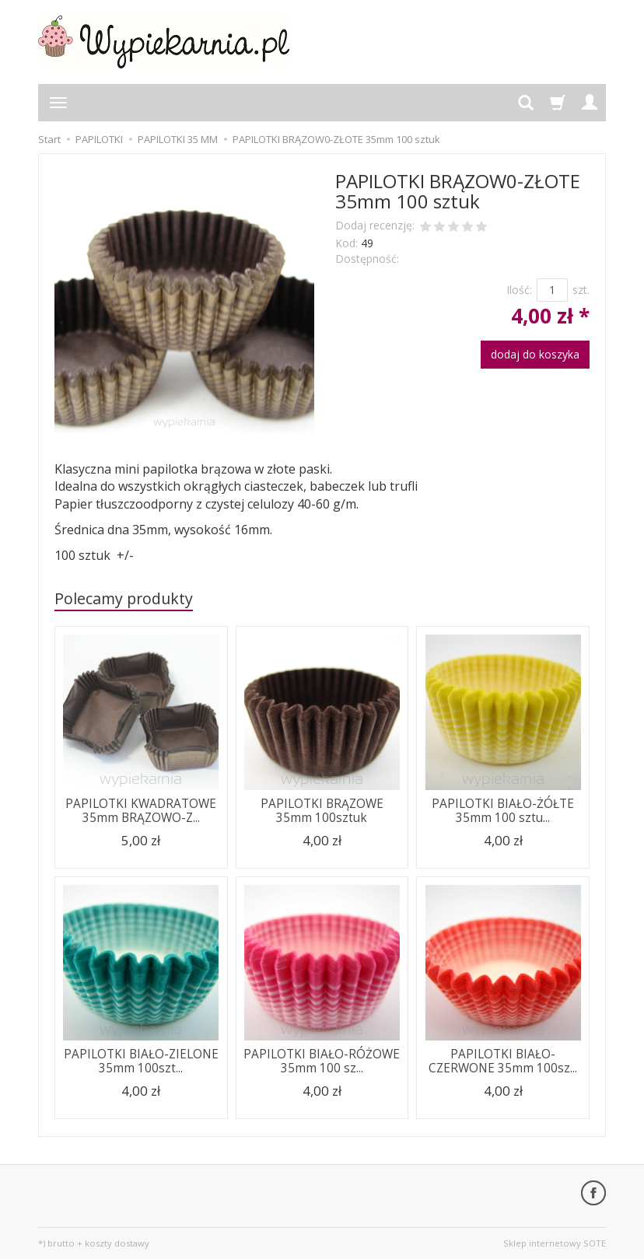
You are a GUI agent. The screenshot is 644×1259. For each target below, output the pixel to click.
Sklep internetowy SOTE (554, 1243)
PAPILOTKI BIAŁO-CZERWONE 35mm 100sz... (503, 1061)
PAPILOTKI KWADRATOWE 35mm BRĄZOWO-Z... (140, 811)
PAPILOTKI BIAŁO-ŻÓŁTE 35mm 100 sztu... (503, 811)
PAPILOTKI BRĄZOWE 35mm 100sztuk (322, 811)
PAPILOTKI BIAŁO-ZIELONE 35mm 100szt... (141, 1061)
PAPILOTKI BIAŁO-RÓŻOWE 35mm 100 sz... (321, 1061)
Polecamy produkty (123, 598)
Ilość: (519, 289)
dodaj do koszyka (535, 354)
